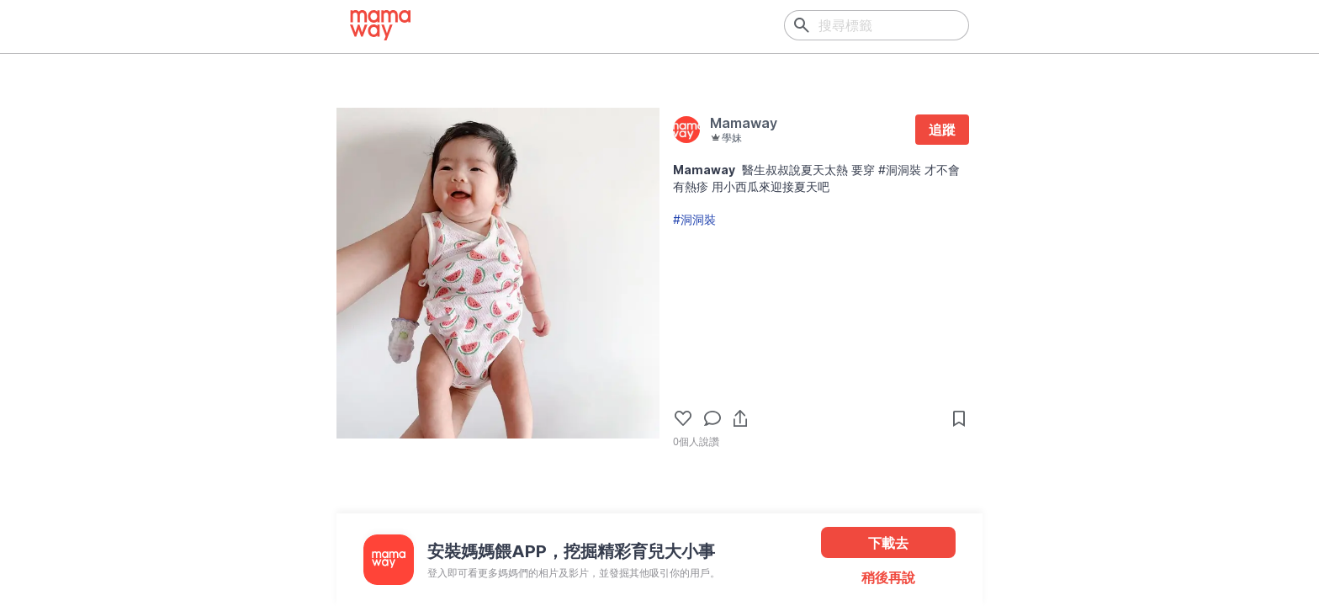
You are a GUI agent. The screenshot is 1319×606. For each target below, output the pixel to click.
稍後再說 (888, 577)
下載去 (888, 542)
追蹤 (942, 129)
